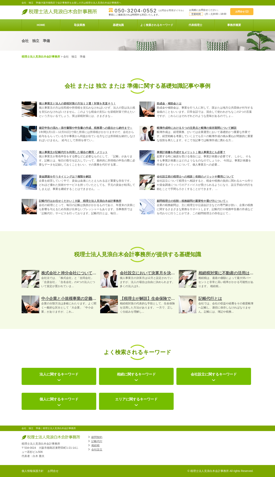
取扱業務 (79, 25)
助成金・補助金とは (169, 103)
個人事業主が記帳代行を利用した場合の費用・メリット (73, 152)
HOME (41, 25)
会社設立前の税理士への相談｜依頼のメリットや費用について (195, 176)
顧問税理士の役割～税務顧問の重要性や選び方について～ (192, 200)
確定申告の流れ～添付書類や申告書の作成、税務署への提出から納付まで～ (85, 127)
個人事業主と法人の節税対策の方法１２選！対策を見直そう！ (77, 103)
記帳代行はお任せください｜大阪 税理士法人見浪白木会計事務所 (80, 200)
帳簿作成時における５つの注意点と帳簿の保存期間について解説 (196, 127)
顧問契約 (96, 437)
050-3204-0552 (136, 10)
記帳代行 (96, 441)
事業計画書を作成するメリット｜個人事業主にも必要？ (191, 152)
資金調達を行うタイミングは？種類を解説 (65, 176)
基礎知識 (118, 25)
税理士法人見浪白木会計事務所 (41, 56)
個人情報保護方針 (33, 470)
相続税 (95, 445)
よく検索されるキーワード (156, 25)
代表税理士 (195, 25)
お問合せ (53, 470)
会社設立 (96, 449)
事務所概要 (234, 25)
